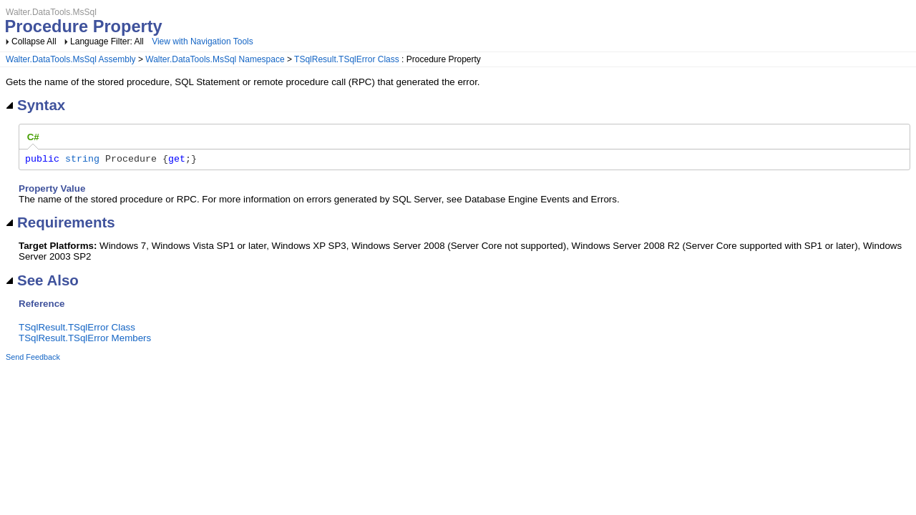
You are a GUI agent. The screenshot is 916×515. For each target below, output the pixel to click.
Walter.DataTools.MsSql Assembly (71, 59)
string (82, 160)
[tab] (33, 137)
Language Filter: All (108, 41)
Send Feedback (33, 359)
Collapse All (34, 41)
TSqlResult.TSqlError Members (85, 340)
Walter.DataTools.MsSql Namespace (214, 59)
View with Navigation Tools (202, 41)
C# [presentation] (33, 137)
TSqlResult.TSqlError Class (346, 59)
